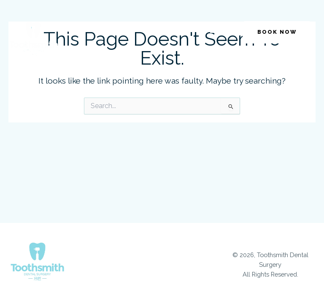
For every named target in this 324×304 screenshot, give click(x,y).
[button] (214, 29)
